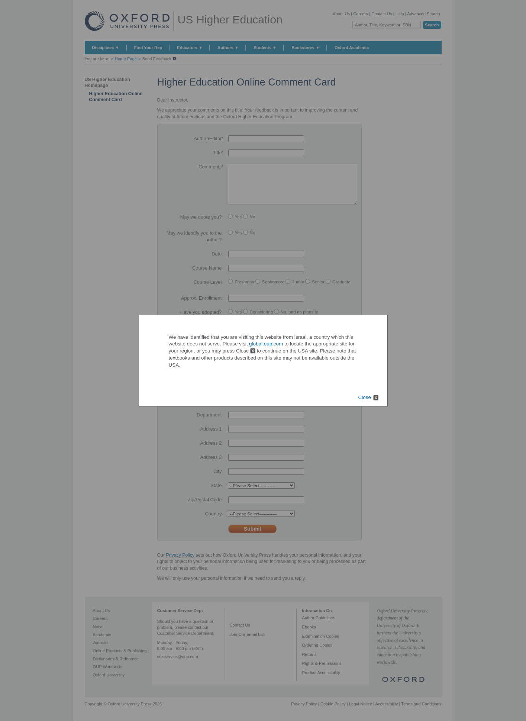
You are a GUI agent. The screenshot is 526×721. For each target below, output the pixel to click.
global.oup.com (266, 344)
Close (364, 397)
